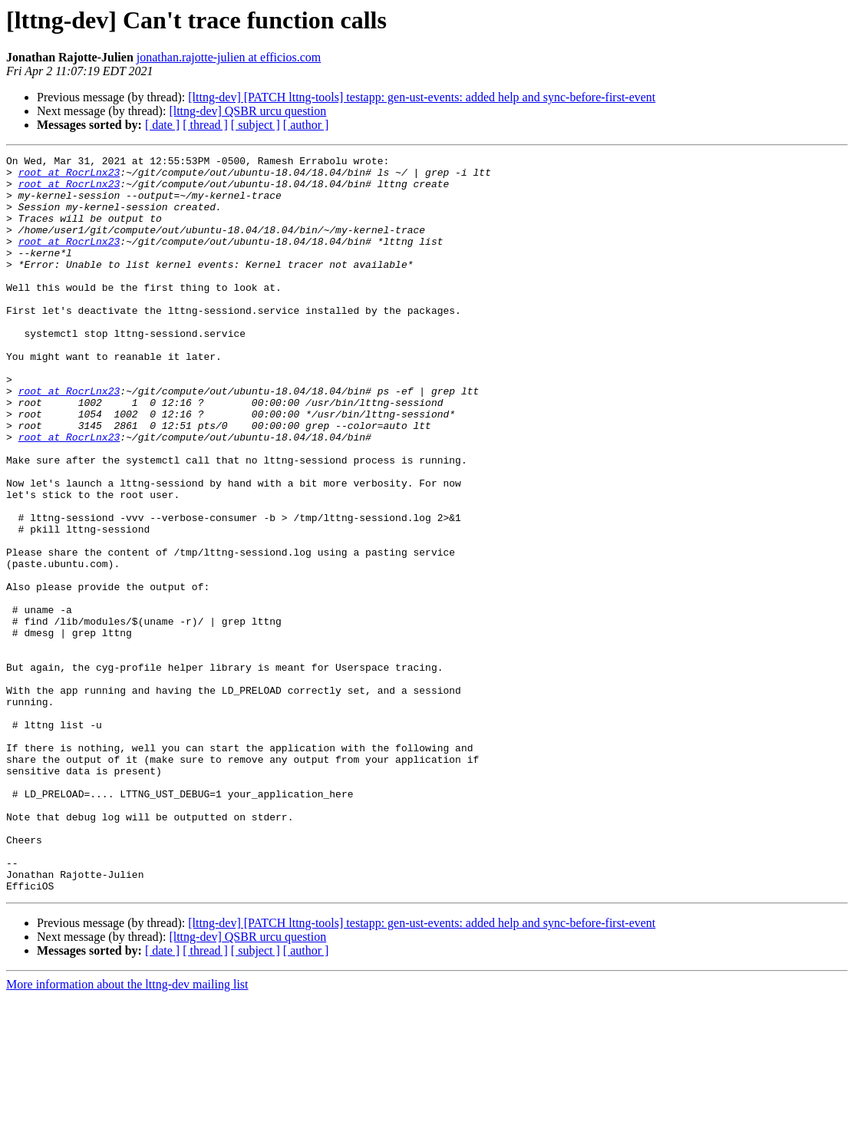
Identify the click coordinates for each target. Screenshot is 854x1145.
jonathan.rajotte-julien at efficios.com (229, 57)
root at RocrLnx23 (69, 176)
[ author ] (306, 124)
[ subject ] (255, 124)
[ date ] (162, 124)
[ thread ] (205, 124)
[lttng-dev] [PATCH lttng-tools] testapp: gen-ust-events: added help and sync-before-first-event (421, 97)
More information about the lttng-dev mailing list (127, 1131)
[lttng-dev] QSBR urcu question (247, 110)
